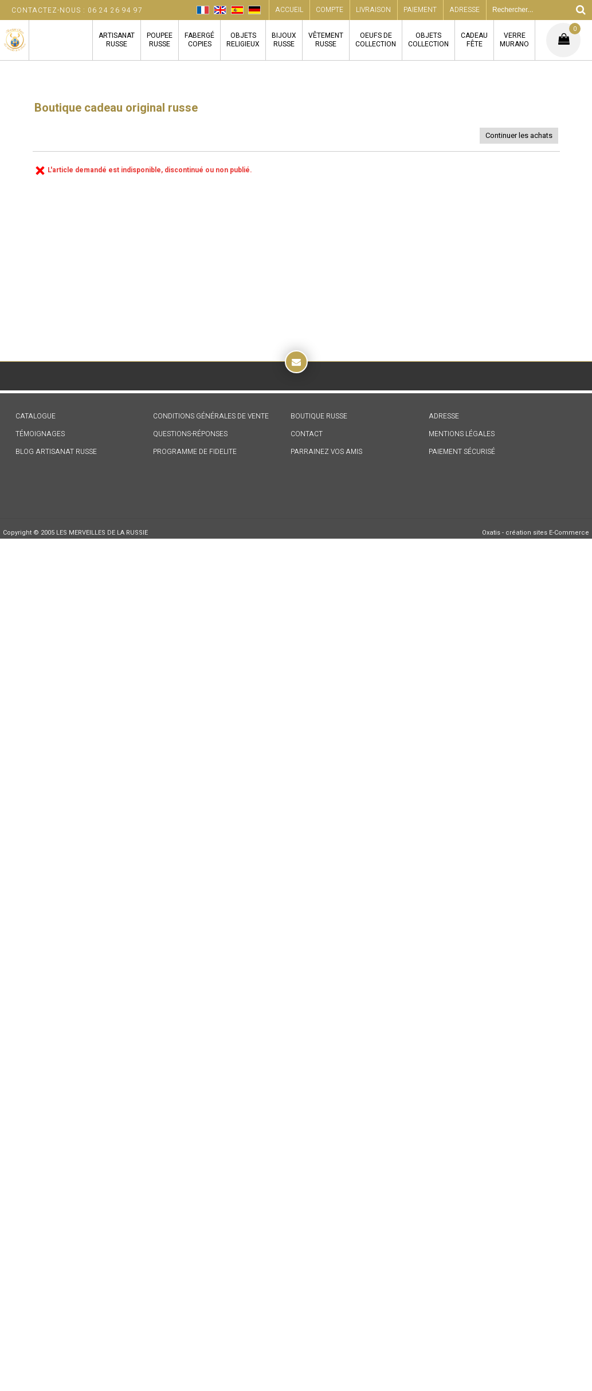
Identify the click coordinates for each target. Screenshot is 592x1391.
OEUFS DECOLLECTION (375, 39)
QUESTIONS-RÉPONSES (190, 434)
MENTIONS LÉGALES (462, 434)
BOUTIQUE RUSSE (319, 416)
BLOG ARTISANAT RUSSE (56, 451)
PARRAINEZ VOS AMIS (326, 451)
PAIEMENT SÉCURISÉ (462, 451)
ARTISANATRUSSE (117, 39)
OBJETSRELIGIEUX (243, 39)
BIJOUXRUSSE (284, 39)
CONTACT (307, 434)
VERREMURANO (514, 39)
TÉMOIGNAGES (40, 434)
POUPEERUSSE (159, 39)
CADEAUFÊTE (474, 39)
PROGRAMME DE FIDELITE (195, 451)
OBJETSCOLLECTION (428, 39)
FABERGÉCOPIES (199, 39)
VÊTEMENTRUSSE (325, 39)
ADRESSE (444, 416)
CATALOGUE (35, 416)
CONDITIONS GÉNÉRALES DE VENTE (211, 416)
